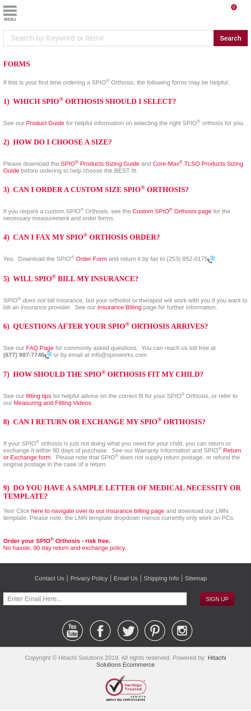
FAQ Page (40, 347)
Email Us (126, 578)
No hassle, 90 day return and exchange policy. (64, 544)
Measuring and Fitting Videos (52, 402)
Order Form (92, 258)
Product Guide (45, 123)
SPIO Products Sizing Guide (100, 163)
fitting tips (39, 395)
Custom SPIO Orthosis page (173, 211)
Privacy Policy (89, 578)
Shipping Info (161, 578)
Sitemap (196, 578)
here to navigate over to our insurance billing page (97, 510)
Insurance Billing (120, 307)
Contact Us (49, 578)
